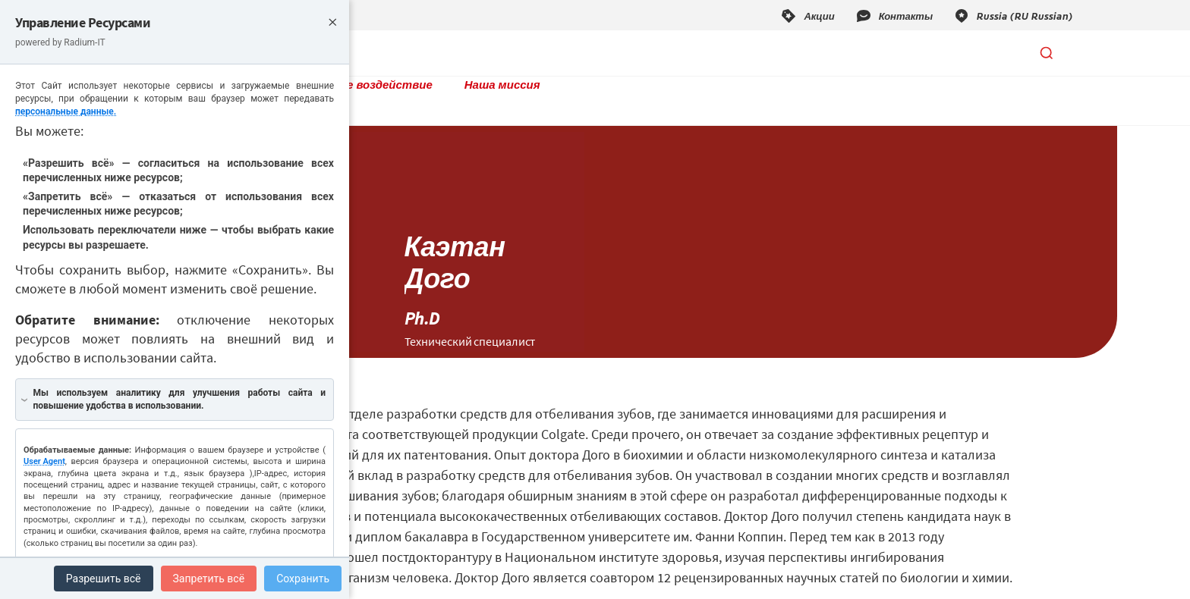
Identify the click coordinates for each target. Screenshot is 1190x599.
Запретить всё (209, 578)
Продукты (414, 53)
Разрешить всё (103, 578)
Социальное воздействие (551, 53)
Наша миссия (696, 53)
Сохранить (302, 578)
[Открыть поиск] (1046, 53)
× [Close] (332, 20)
